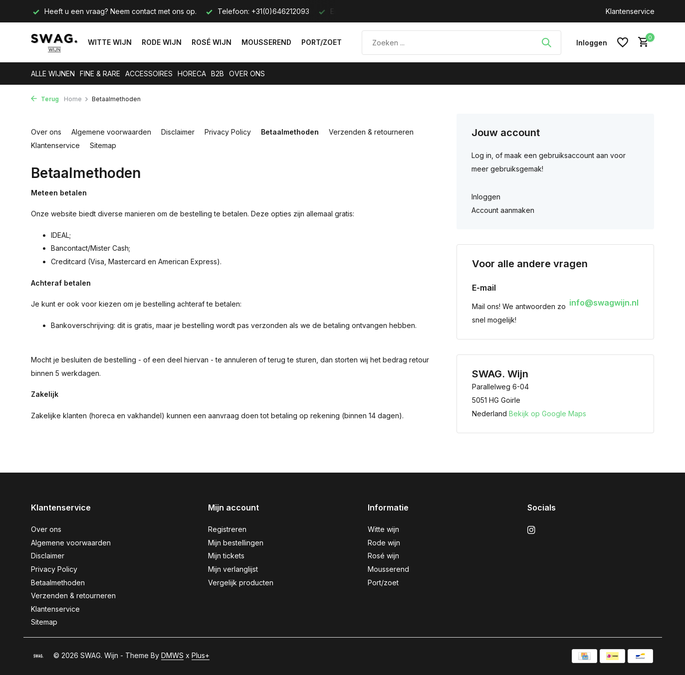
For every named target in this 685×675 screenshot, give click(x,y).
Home (76, 99)
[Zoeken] (461, 42)
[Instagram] (531, 530)
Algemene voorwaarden (111, 132)
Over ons (46, 132)
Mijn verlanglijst (233, 569)
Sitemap (103, 145)
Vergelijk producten (240, 582)
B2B (217, 73)
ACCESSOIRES (149, 73)
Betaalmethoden (290, 132)
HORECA (192, 73)
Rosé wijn (211, 42)
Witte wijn (110, 42)
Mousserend (266, 42)
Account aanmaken (502, 210)
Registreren (227, 529)
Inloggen (485, 196)
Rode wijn (162, 42)
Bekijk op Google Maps (547, 413)
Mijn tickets (226, 555)
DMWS (172, 655)
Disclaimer (178, 132)
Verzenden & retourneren (371, 132)
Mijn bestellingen (235, 542)
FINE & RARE (100, 73)
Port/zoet (321, 42)
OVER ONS (247, 73)
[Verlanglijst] (622, 42)
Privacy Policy (228, 132)
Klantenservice (630, 11)
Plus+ (201, 655)
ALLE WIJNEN (53, 73)
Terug (45, 99)
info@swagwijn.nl (604, 303)
